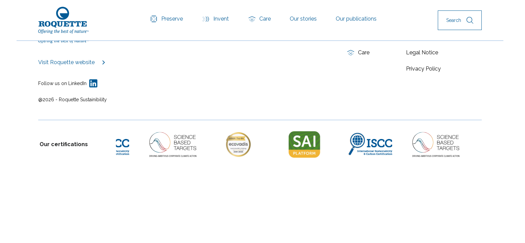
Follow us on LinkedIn (62, 83)
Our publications (356, 19)
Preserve (172, 19)
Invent (221, 19)
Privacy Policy (423, 68)
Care (265, 19)
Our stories (303, 19)
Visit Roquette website (66, 62)
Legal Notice (422, 52)
